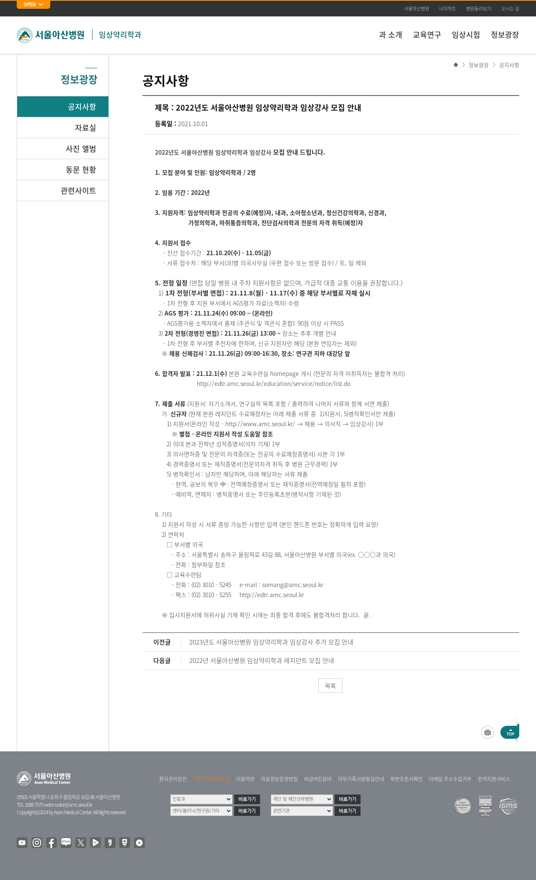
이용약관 (245, 779)
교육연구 (427, 34)
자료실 (85, 127)
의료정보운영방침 (279, 779)
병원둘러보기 (478, 8)
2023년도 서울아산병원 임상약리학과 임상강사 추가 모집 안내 (271, 642)
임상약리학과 (120, 34)
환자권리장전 (173, 779)
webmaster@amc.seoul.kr (68, 804)
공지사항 (509, 64)
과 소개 (390, 34)
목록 (330, 685)
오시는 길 (510, 8)
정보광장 (505, 34)
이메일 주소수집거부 (450, 779)
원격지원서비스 (494, 779)
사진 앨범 (81, 148)
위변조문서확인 (406, 779)
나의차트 (447, 8)
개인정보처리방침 (211, 779)
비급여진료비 (318, 779)
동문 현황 (81, 169)
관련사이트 (78, 190)
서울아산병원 (416, 8)
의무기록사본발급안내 (361, 779)
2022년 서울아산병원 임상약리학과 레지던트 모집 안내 (261, 660)
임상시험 (466, 34)
